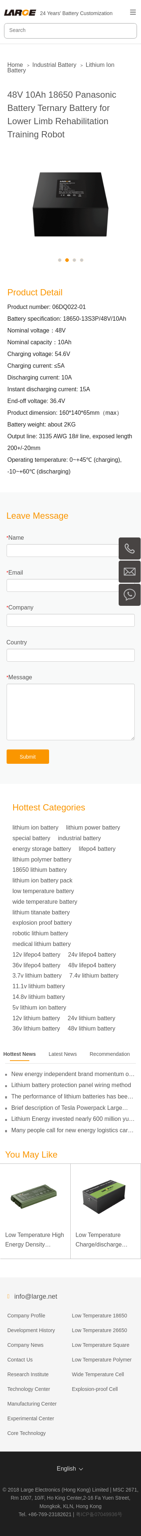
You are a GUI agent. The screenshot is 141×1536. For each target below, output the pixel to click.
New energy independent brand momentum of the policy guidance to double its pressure (71, 1074)
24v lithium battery (91, 1018)
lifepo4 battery (97, 849)
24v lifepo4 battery (92, 955)
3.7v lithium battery (37, 975)
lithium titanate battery (41, 912)
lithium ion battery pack (42, 880)
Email (15, 572)
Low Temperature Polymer (101, 1360)
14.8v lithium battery (38, 997)
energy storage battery (41, 849)
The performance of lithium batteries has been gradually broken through (71, 1096)
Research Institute (28, 1374)
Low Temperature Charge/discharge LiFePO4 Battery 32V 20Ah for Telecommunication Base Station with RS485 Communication (105, 1240)
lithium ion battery (35, 827)
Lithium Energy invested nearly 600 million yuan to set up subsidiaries (73, 1119)
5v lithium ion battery (39, 1007)
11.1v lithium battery (38, 986)
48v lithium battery (91, 1028)
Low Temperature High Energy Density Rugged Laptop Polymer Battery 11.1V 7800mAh (34, 1240)
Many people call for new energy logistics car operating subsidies (69, 1130)
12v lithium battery (36, 1018)
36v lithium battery (36, 1028)
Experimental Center (30, 1418)
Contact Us (20, 1360)
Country (17, 642)
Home (15, 65)
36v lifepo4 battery (36, 965)
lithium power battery (93, 827)
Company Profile (26, 1316)
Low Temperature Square (100, 1345)
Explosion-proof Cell (95, 1389)
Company (20, 607)
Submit (28, 757)
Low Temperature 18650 (99, 1316)
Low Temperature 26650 (99, 1330)
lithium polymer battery (41, 859)
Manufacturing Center (32, 1404)
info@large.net (35, 1296)
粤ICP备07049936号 (99, 1514)
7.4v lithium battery (93, 975)
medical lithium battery (41, 944)
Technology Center (28, 1389)
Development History (31, 1330)
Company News (25, 1345)
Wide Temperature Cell (98, 1374)
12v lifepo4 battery (36, 955)
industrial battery (79, 838)
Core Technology (26, 1433)
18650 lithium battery (39, 870)
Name (16, 538)
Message (20, 677)
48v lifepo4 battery (92, 965)
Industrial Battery (54, 65)
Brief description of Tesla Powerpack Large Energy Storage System (66, 1108)
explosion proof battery (42, 923)
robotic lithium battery (40, 933)
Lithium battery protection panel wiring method (71, 1085)
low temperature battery (43, 891)
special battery (31, 838)
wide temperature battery (44, 902)
